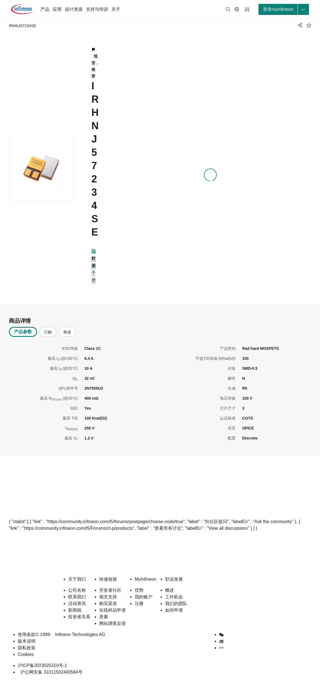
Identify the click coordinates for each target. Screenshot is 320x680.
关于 (115, 9)
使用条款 (26, 634)
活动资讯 (77, 603)
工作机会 (174, 596)
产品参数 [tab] (23, 331)
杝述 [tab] (67, 332)
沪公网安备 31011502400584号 (50, 672)
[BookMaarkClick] (309, 25)
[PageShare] (299, 25)
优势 (139, 590)
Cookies (26, 654)
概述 (169, 590)
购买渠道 (108, 603)
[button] (236, 9)
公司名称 (77, 590)
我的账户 (143, 596)
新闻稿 (74, 610)
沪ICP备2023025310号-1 (42, 665)
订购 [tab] (48, 332)
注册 (139, 603)
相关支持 (108, 596)
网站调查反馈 (112, 623)
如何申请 (174, 610)
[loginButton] (283, 9)
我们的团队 (176, 603)
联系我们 (77, 596)
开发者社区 (110, 590)
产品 (44, 9)
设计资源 (74, 9)
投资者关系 (79, 616)
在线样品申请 (112, 610)
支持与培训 (97, 9)
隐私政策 (26, 647)
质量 (103, 616)
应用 (57, 9)
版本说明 (26, 641)
